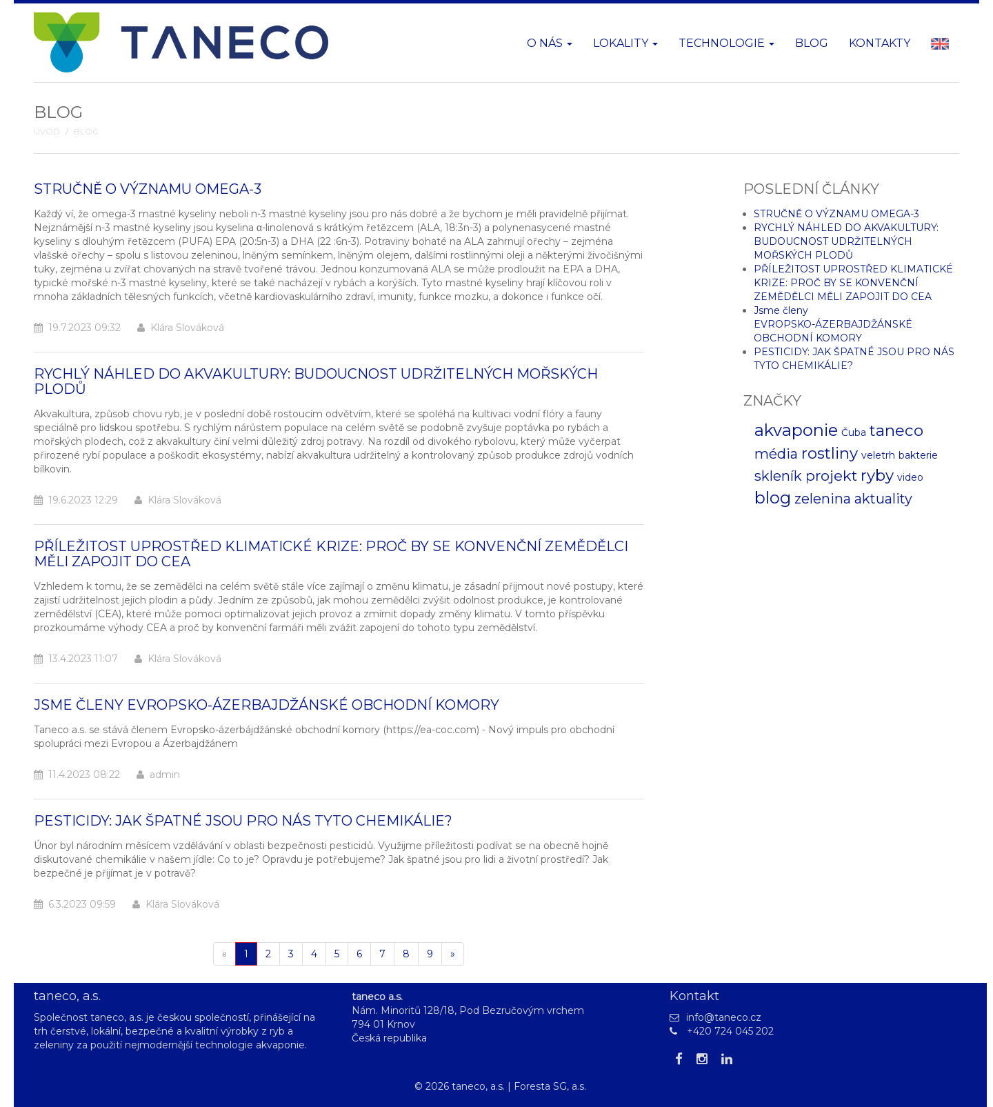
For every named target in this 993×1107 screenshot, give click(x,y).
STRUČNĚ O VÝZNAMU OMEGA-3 (147, 189)
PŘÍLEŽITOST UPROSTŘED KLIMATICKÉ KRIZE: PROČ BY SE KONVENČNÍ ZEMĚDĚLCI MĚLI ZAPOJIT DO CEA (331, 554)
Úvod (47, 132)
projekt (831, 475)
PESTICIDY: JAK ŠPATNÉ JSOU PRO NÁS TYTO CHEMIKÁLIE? (243, 820)
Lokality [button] (625, 43)
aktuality (883, 498)
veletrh (878, 455)
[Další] (452, 954)
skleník (778, 476)
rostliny (829, 453)
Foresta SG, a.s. (550, 1086)
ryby (877, 475)
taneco (896, 430)
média (776, 454)
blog (772, 498)
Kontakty (879, 43)
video (910, 477)
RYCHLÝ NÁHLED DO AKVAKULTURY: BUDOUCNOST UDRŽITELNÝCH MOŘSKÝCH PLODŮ (316, 381)
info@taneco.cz (723, 1017)
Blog (811, 43)
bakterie (918, 455)
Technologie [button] (726, 43)
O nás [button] (549, 43)
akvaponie (796, 430)
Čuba (853, 432)
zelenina (822, 498)
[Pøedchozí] (224, 954)
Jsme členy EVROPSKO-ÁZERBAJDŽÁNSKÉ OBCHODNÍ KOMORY (266, 705)
